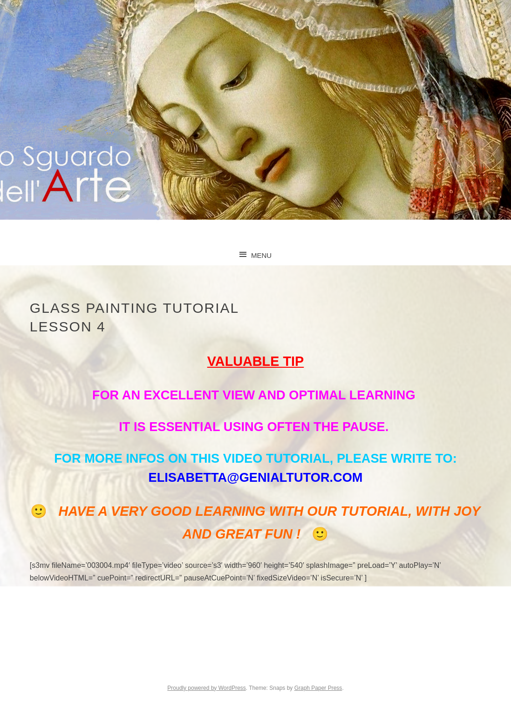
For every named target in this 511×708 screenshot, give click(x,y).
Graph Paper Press (318, 688)
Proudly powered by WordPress (206, 688)
